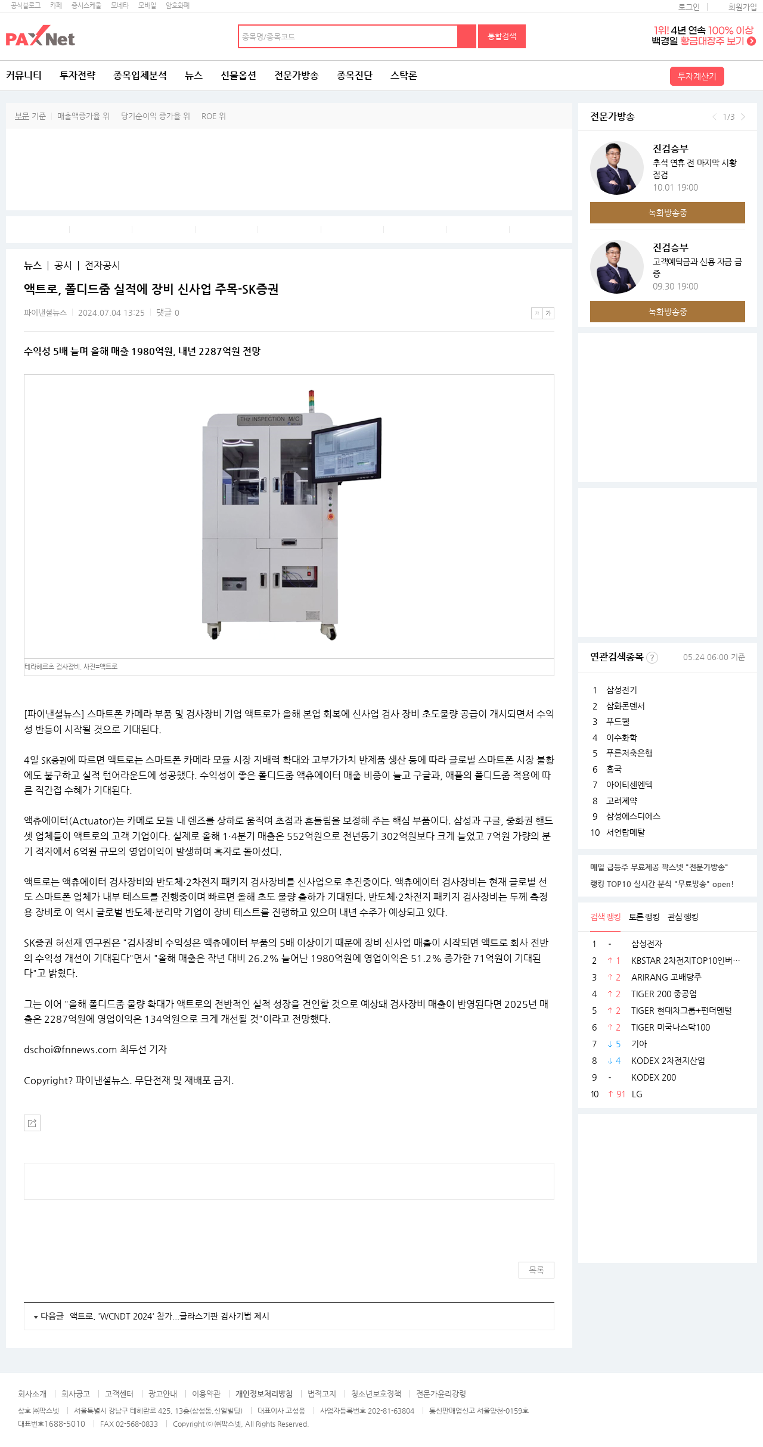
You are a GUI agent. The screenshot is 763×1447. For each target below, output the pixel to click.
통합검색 (502, 36)
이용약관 (206, 1393)
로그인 (689, 7)
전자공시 (102, 265)
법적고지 (322, 1393)
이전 (714, 116)
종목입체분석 (140, 75)
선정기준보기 (652, 658)
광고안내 (162, 1393)
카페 (56, 5)
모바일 (147, 5)
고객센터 (119, 1393)
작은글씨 (537, 313)
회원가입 (742, 7)
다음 (743, 116)
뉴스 (194, 75)
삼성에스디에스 (633, 816)
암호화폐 (178, 5)
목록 (536, 1270)
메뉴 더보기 (547, 289)
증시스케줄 (86, 5)
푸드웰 (617, 721)
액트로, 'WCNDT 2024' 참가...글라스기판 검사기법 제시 (169, 1316)
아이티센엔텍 (629, 784)
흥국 (614, 769)
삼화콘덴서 (625, 706)
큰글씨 (548, 313)
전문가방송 (296, 75)
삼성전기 (621, 690)
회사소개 (32, 1393)
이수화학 (621, 737)
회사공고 (75, 1393)
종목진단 (355, 75)
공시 (63, 265)
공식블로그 (26, 5)
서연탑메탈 (625, 832)
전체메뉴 (742, 76)
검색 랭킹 (605, 917)
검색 (467, 36)
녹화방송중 (668, 212)
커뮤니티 (24, 75)
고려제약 (621, 800)
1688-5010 (64, 1423)
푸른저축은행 (629, 753)
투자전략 (77, 75)
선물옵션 (238, 75)
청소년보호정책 (376, 1393)
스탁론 (403, 75)
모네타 (120, 5)
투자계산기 (697, 76)
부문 (22, 115)
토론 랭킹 (644, 917)
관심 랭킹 (683, 917)
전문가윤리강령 (441, 1393)
